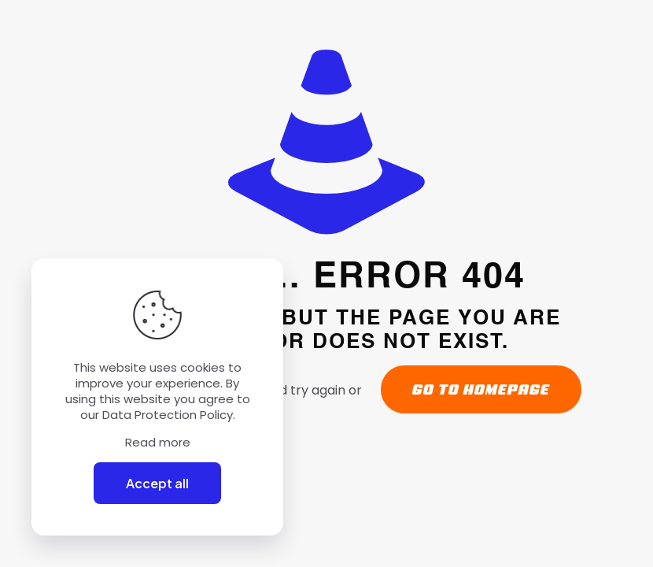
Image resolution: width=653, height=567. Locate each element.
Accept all (157, 483)
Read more (157, 442)
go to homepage (481, 389)
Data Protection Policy (167, 414)
